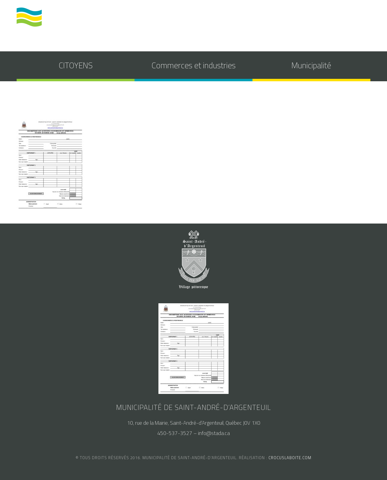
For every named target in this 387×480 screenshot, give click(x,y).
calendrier (268, 19)
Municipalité (311, 65)
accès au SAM (306, 19)
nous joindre (345, 19)
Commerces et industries (193, 65)
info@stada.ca (214, 433)
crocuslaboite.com (289, 458)
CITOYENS (76, 65)
